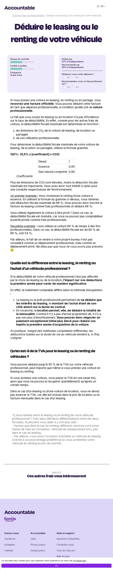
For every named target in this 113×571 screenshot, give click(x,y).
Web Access (63, 556)
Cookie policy (37, 550)
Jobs (33, 538)
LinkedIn (8, 550)
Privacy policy (37, 544)
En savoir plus (80, 561)
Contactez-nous (65, 544)
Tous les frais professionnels (28, 15)
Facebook (9, 538)
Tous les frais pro (65, 550)
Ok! (56, 566)
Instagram (9, 544)
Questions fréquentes (67, 538)
